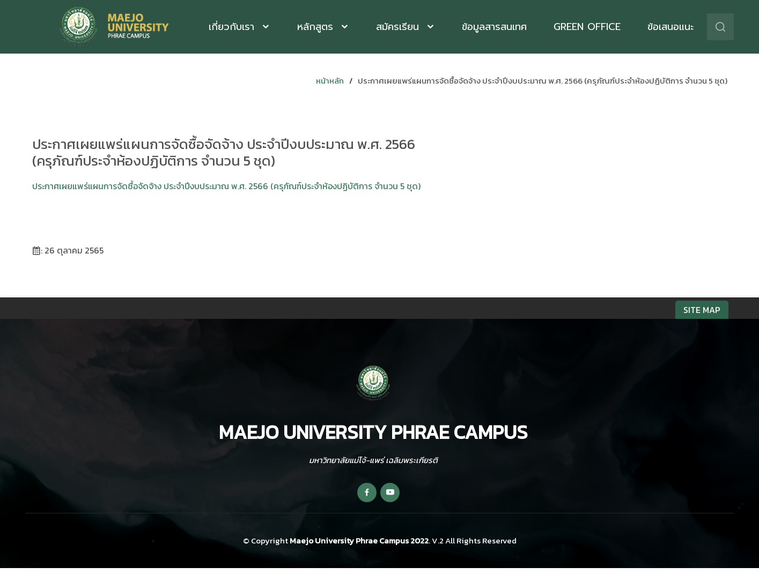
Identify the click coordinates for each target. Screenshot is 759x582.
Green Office (587, 26)
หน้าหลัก (330, 80)
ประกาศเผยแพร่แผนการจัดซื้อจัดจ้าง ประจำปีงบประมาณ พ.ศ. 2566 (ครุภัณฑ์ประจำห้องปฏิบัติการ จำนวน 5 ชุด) (226, 186)
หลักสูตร (317, 26)
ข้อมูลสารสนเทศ (494, 26)
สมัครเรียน (399, 26)
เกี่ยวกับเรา (233, 26)
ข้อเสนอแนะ (670, 26)
